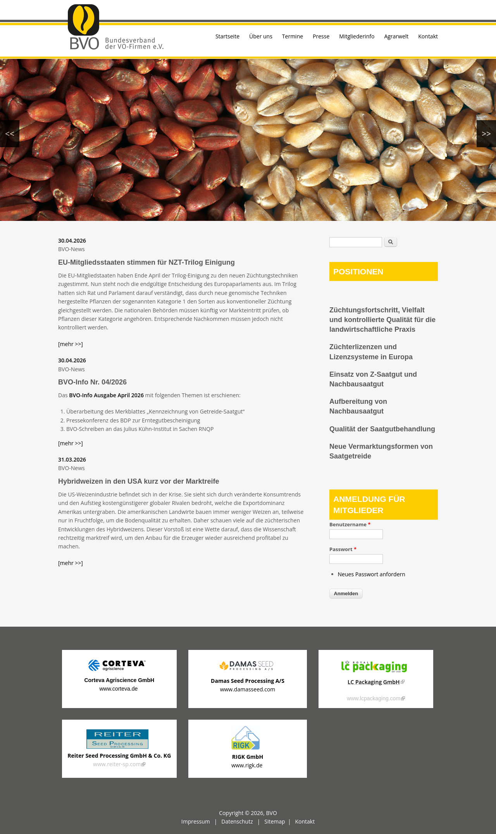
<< (9, 133)
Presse (321, 36)
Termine (292, 36)
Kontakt (428, 36)
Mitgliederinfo (356, 36)
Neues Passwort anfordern (371, 574)
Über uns (260, 36)
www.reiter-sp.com (119, 764)
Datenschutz (237, 821)
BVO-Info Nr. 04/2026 (92, 382)
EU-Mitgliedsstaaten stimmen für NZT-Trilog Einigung (146, 262)
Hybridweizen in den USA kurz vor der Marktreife (138, 481)
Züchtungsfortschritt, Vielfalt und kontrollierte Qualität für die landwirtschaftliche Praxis (382, 319)
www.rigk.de (247, 765)
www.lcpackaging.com (376, 698)
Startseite (227, 36)
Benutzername (349, 524)
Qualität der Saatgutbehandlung (382, 429)
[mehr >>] (70, 344)
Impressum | (201, 821)
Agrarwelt (396, 36)
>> (486, 133)
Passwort (342, 549)
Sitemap (274, 821)
